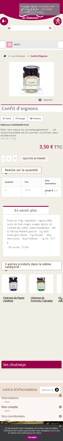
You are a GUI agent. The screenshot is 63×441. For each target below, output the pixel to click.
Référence (6, 125)
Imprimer (48, 100)
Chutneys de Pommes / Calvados (42, 299)
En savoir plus (25, 210)
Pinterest (35, 118)
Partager (20, 118)
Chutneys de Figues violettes (13, 299)
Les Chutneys (18, 56)
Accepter (32, 437)
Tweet (7, 118)
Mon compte (9, 408)
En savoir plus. (48, 433)
